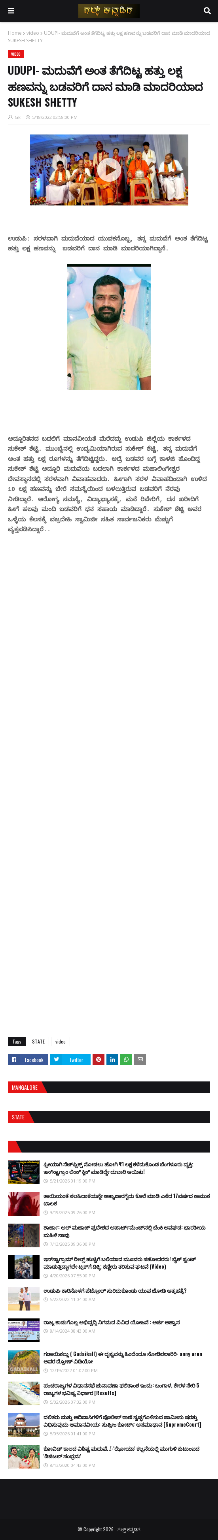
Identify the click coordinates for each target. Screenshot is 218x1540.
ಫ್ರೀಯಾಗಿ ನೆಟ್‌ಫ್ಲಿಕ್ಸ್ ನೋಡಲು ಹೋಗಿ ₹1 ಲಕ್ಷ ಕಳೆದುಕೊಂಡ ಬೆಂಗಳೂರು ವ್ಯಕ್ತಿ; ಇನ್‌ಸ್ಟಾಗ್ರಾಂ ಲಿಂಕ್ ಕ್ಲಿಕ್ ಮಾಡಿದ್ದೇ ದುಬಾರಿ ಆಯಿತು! (118, 1168)
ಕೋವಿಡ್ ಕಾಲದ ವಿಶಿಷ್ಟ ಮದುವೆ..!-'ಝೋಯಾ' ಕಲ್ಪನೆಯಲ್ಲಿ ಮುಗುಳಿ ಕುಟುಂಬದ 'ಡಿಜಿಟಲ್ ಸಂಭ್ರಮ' (121, 1452)
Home (15, 33)
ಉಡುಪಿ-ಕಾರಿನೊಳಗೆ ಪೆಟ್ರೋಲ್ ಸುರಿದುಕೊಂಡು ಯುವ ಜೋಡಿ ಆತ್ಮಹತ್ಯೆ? (115, 1290)
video (33, 33)
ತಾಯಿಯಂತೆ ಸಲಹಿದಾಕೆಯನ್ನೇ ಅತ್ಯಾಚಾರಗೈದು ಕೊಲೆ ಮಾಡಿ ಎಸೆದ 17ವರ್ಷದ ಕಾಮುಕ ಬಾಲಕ (127, 1199)
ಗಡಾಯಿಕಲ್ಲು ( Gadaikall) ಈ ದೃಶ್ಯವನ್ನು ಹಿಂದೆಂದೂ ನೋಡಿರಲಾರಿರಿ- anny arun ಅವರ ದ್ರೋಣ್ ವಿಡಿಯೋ (123, 1357)
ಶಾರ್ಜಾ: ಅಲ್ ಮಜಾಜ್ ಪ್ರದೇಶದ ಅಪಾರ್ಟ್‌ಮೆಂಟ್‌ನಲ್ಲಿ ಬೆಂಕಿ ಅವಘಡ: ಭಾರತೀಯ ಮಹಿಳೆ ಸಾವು (124, 1231)
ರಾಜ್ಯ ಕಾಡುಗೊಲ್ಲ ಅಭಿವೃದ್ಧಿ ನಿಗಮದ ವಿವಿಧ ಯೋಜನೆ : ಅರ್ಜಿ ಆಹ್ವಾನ (112, 1322)
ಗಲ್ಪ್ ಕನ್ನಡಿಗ (129, 1529)
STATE (38, 1041)
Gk (18, 117)
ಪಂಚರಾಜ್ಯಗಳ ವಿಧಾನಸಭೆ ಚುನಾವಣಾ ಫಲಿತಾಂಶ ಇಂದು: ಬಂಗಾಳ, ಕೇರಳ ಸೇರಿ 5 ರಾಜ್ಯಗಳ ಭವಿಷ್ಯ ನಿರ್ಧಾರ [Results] (121, 1389)
